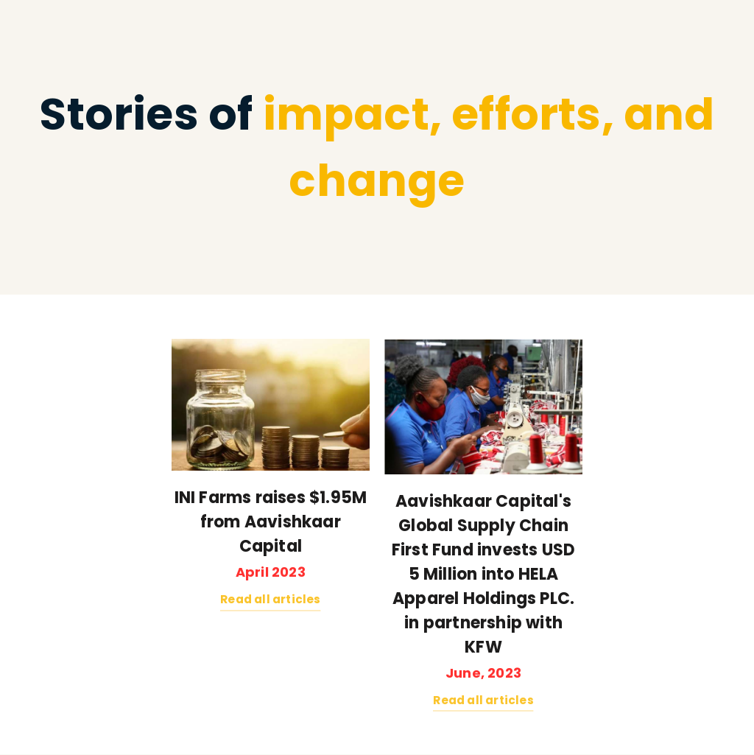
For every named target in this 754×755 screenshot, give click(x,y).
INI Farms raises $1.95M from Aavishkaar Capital (271, 522)
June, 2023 (483, 673)
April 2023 (271, 572)
